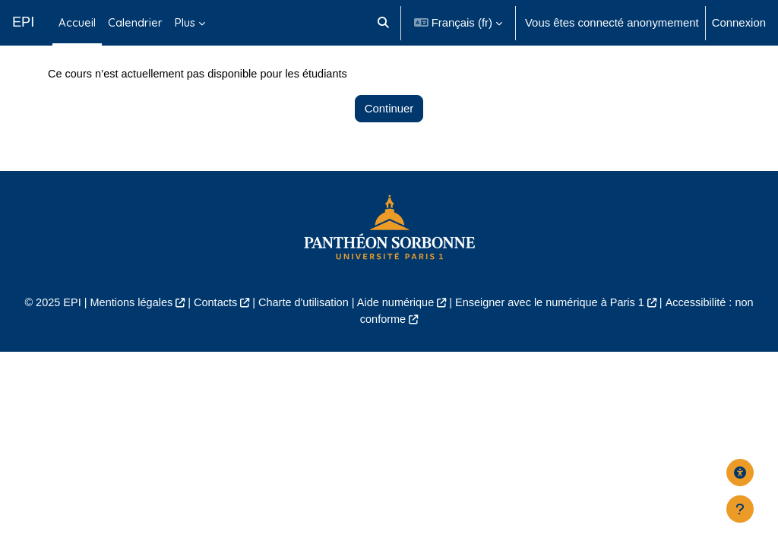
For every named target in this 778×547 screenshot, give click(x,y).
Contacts (210, 338)
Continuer (389, 144)
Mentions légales (124, 338)
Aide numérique (395, 338)
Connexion (739, 22)
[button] (383, 23)
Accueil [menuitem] (77, 22)
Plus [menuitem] (185, 22)
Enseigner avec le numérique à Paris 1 (554, 338)
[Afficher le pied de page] (740, 509)
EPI (23, 22)
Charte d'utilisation (301, 338)
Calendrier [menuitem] (135, 22)
